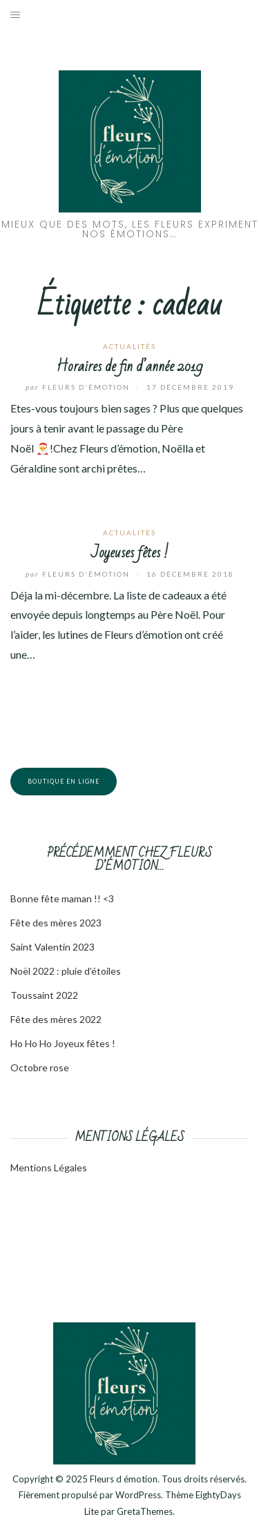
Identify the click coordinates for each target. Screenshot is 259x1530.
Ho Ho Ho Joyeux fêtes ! (62, 1043)
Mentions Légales (48, 1167)
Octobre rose (39, 1067)
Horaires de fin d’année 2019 (129, 366)
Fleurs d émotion (123, 1478)
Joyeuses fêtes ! (130, 552)
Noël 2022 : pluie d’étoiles (65, 971)
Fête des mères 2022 (56, 1019)
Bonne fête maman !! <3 (62, 898)
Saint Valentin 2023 (52, 947)
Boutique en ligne (63, 781)
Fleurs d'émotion (79, 387)
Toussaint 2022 (44, 995)
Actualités (129, 346)
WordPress (138, 1494)
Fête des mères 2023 (56, 922)
